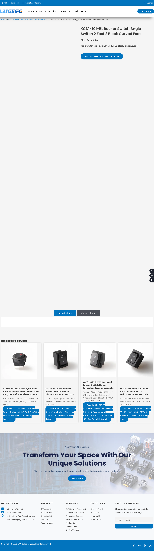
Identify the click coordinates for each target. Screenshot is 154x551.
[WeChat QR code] (151, 271)
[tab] (65, 313)
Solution (53, 11)
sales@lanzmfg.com (33, 3)
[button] (41, 11)
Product (41, 11)
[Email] (151, 275)
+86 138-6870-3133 (11, 3)
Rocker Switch (41, 19)
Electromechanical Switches (20, 19)
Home (30, 11)
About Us (67, 11)
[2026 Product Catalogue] (151, 280)
